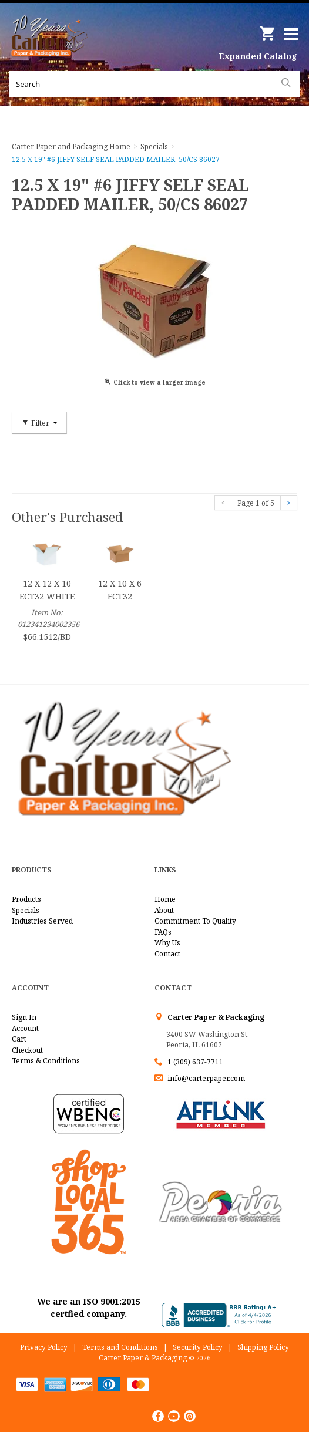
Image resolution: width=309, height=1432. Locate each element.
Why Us (167, 943)
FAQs (163, 932)
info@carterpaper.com (205, 1078)
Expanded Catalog (258, 56)
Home (165, 899)
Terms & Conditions (46, 1061)
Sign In (24, 1017)
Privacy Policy (44, 1347)
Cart (19, 1039)
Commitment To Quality (195, 921)
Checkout (27, 1050)
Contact (167, 954)
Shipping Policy (263, 1347)
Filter (39, 422)
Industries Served (42, 921)
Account (25, 1028)
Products (26, 899)
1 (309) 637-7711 (195, 1062)
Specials (25, 910)
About (164, 910)
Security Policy (198, 1347)
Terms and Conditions (120, 1347)
